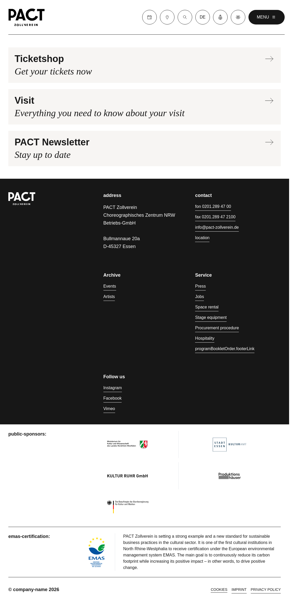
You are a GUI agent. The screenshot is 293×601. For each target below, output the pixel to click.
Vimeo (109, 408)
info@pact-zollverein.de (217, 227)
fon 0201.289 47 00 (213, 206)
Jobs (199, 296)
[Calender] (149, 17)
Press (200, 286)
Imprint (239, 589)
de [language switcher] (202, 17)
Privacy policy (266, 589)
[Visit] (167, 17)
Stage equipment (211, 317)
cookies (219, 589)
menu (266, 17)
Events (109, 286)
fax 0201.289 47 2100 (215, 217)
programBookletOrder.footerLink (224, 348)
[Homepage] (26, 17)
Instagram (112, 388)
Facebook (112, 398)
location (202, 238)
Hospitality (204, 338)
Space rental (207, 307)
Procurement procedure (217, 328)
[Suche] (185, 17)
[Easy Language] (220, 17)
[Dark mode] (238, 17)
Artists (109, 296)
